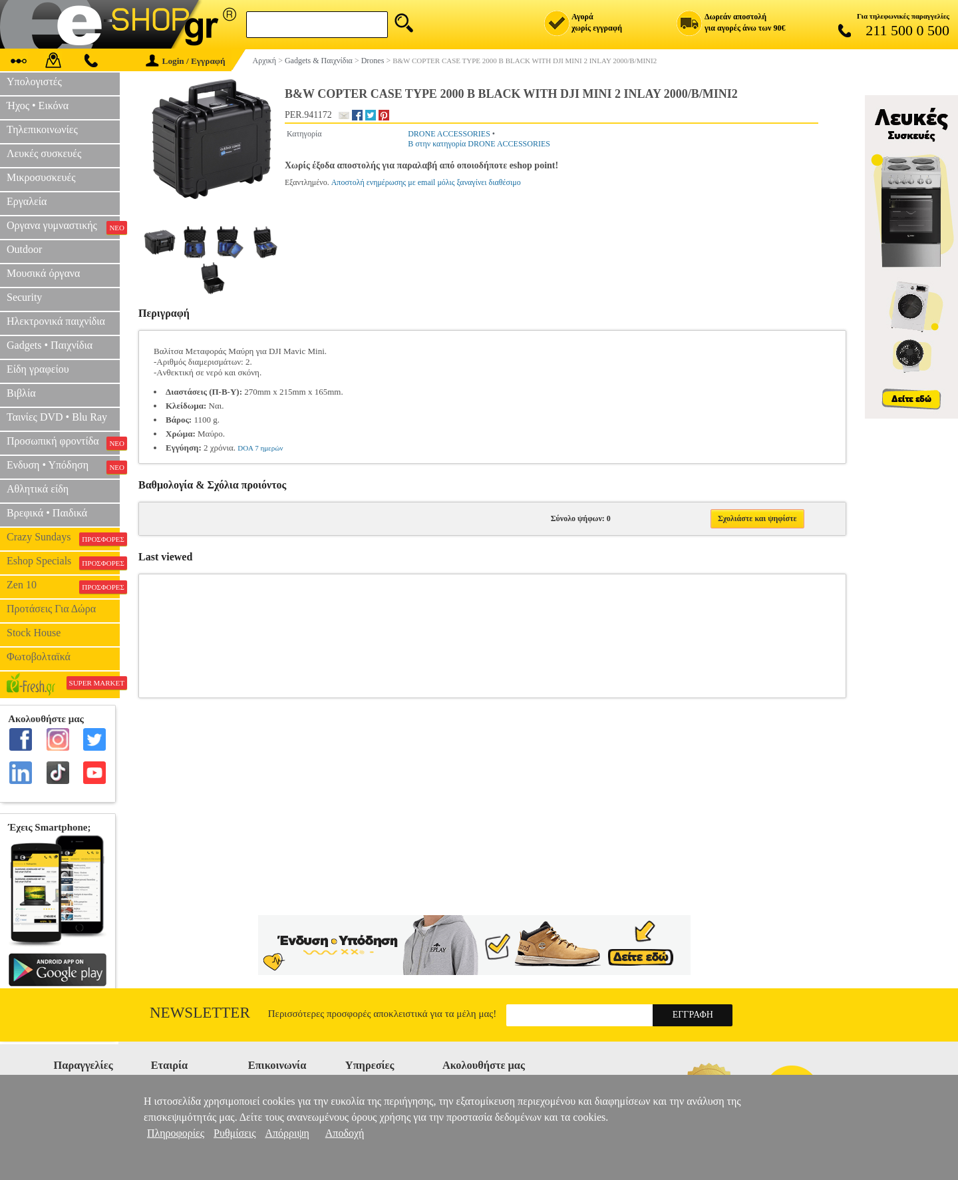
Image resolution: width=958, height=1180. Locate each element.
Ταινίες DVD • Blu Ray (57, 417)
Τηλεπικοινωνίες (42, 129)
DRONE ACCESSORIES (449, 133)
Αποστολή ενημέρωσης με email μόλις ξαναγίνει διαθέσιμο (426, 182)
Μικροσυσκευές (41, 177)
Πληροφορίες (175, 1133)
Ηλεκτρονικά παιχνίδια (56, 321)
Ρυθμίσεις (234, 1133)
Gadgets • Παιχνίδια (49, 345)
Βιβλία (21, 393)
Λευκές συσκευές (44, 153)
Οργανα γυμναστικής (63, 227)
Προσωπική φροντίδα (63, 442)
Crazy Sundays (63, 538)
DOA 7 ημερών (260, 448)
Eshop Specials (63, 562)
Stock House (34, 632)
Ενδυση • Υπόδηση (63, 466)
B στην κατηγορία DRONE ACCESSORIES (479, 143)
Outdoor (24, 249)
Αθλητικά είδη (38, 488)
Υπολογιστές (34, 81)
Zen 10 (63, 586)
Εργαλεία (27, 201)
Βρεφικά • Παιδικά (47, 512)
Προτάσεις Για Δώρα (51, 608)
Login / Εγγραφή (186, 61)
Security (24, 297)
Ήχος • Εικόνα (38, 105)
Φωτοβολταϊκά (39, 656)
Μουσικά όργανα (43, 273)
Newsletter (200, 1012)
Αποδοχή (345, 1133)
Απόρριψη (287, 1133)
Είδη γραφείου (38, 369)
